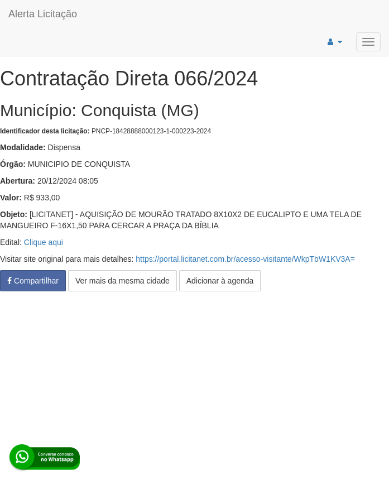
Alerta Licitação (42, 14)
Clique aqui (43, 242)
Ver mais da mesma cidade (122, 280)
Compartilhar (33, 280)
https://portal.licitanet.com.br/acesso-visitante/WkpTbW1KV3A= (245, 259)
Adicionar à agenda (220, 280)
